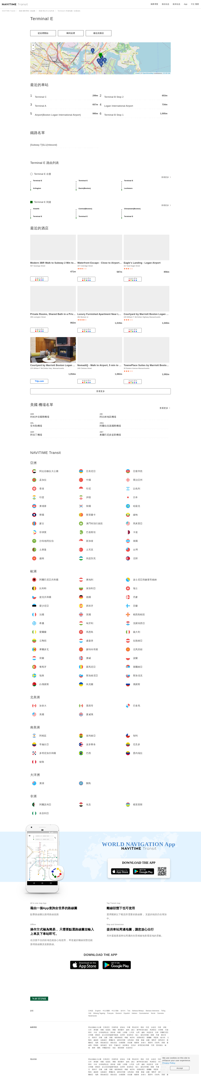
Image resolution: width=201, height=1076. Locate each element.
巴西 (152, 1045)
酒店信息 (165, 4)
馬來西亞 (153, 1030)
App (185, 4)
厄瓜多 (133, 1045)
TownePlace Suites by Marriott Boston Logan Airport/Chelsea (159, 365)
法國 (105, 1037)
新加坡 (112, 1032)
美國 (163, 1043)
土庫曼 (125, 1032)
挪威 (142, 1040)
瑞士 (137, 1035)
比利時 (122, 1035)
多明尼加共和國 (143, 1045)
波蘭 (147, 1040)
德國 (152, 1035)
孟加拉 (122, 1027)
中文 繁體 (106, 1011)
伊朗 (164, 1027)
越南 (143, 1032)
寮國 (114, 1030)
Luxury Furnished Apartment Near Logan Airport (105, 314)
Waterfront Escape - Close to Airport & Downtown (106, 263)
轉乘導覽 (154, 4)
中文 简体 (115, 1011)
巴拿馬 (157, 1043)
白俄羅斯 (122, 1043)
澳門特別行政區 (142, 1030)
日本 (90, 1030)
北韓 (156, 1032)
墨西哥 (150, 1043)
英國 (111, 1037)
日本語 (90, 1011)
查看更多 (166, 177)
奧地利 (97, 1035)
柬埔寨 (96, 1030)
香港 (142, 1027)
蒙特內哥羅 (121, 1040)
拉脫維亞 (103, 1040)
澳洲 (93, 1048)
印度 (159, 1027)
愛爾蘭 (149, 1037)
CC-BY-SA (166, 73)
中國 (128, 1027)
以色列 (153, 1027)
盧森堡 (96, 1040)
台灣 (137, 1032)
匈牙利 (132, 1037)
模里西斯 (121, 1048)
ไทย (128, 1011)
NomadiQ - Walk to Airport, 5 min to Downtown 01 (106, 365)
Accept (180, 1068)
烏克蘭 (129, 1043)
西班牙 (94, 1037)
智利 (110, 1045)
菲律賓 (160, 1030)
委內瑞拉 (159, 1045)
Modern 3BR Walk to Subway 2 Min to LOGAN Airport (61, 263)
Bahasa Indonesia (152, 1011)
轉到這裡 (71, 33)
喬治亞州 (135, 1027)
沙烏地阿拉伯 (103, 1032)
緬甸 (127, 1030)
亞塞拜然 (115, 1027)
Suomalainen (144, 1013)
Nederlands (92, 1016)
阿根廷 (96, 1045)
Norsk (153, 1013)
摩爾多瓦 (112, 1040)
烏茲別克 (150, 1032)
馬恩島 (156, 1037)
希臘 (126, 1037)
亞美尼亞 (106, 1027)
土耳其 (131, 1032)
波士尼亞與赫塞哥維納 (110, 1035)
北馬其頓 (130, 1040)
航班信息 (176, 4)
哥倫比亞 (117, 1045)
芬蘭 (100, 1037)
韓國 (102, 1030)
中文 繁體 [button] (195, 4)
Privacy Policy (168, 1063)
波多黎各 (126, 1045)
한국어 (123, 1011)
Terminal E (41, 18)
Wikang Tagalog (99, 1013)
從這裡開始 (43, 33)
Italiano (134, 1013)
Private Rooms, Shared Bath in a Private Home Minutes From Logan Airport (73, 314)
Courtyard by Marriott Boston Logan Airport (149, 314)
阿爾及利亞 (106, 1048)
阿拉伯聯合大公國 (94, 1027)
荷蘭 (137, 1040)
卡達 (95, 1032)
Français (110, 1013)
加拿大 (143, 1043)
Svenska (160, 1013)
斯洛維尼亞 (104, 1043)
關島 (98, 1048)
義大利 (162, 1037)
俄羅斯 (136, 1043)
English (98, 1011)
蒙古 (133, 1030)
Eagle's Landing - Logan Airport (142, 263)
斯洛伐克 (113, 1043)
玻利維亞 (103, 1045)
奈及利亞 (129, 1048)
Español (127, 1013)
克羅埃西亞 (141, 1037)
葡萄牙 (154, 1040)
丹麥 (157, 1035)
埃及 (114, 1048)
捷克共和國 (145, 1035)
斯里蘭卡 (121, 1030)
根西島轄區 (119, 1037)
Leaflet (137, 73)
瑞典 (96, 1043)
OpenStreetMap (148, 73)
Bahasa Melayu (138, 1011)
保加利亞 (130, 1035)
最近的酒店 (98, 33)
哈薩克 (108, 1030)
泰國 (118, 1032)
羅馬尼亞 (161, 1040)
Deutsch (119, 1013)
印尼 (147, 1027)
